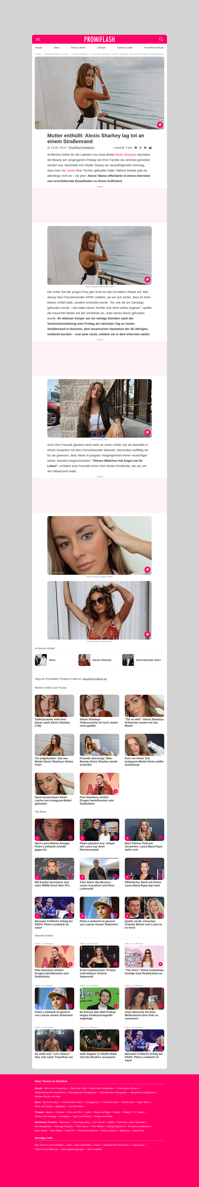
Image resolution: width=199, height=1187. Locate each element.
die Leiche (68, 170)
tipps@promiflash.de (95, 678)
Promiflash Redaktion (81, 147)
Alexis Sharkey (125, 154)
